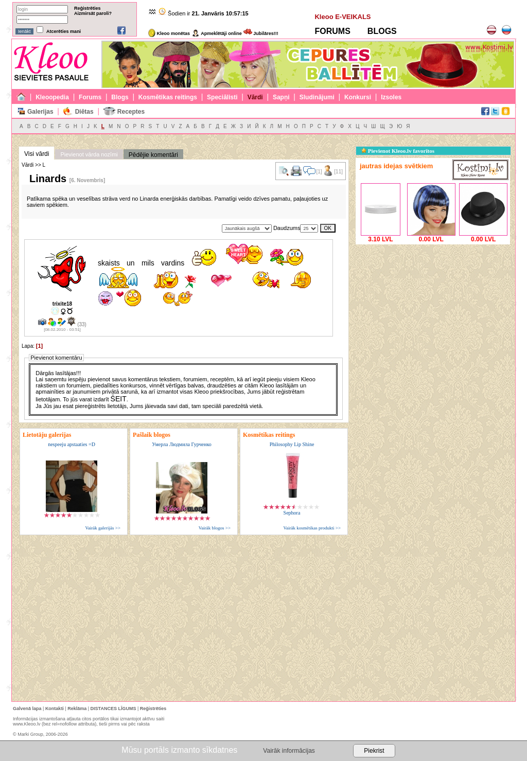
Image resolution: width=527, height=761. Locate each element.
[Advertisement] (433, 311)
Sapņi (281, 97)
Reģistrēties (87, 8)
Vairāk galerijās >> (102, 527)
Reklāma (76, 708)
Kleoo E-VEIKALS (342, 17)
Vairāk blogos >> (215, 527)
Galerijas (40, 111)
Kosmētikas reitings (167, 97)
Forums (90, 97)
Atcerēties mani (63, 31)
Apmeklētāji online (216, 33)
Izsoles (391, 97)
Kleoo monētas (169, 33)
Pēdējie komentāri (153, 154)
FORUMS (332, 31)
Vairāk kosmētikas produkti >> (312, 527)
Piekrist (374, 750)
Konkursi (357, 97)
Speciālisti (222, 97)
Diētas (84, 111)
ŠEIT (119, 399)
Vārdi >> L (33, 165)
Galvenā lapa (27, 708)
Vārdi (255, 97)
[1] (39, 346)
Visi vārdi (36, 153)
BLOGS (382, 31)
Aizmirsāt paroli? (93, 13)
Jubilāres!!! (260, 33)
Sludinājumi (317, 97)
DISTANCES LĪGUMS (113, 708)
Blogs (119, 97)
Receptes (131, 111)
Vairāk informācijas (288, 750)
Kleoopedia (52, 97)
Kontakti (54, 708)
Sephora (292, 513)
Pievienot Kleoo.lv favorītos (397, 151)
